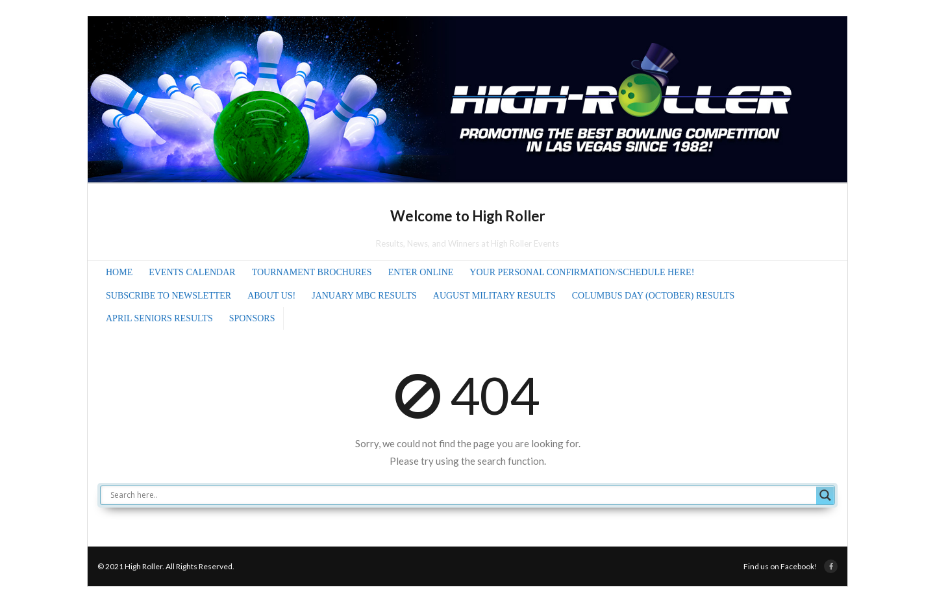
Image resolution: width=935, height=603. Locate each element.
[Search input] (461, 495)
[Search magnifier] (825, 495)
